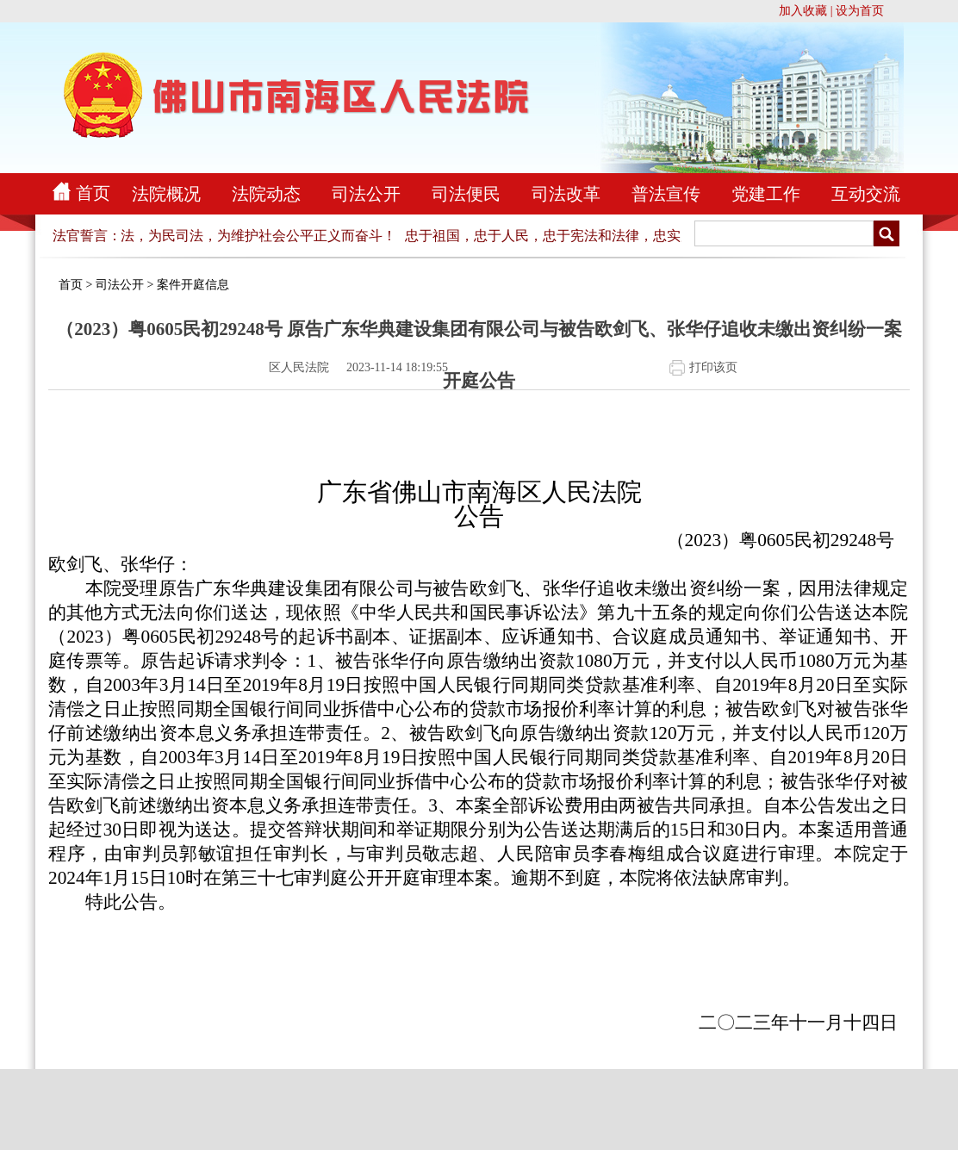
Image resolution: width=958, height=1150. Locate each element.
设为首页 (860, 10)
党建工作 (765, 193)
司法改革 (566, 193)
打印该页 (713, 367)
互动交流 (865, 193)
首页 (93, 192)
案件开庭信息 (193, 284)
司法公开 (366, 193)
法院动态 (266, 193)
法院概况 (166, 193)
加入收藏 (803, 10)
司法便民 (466, 193)
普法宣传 (665, 193)
